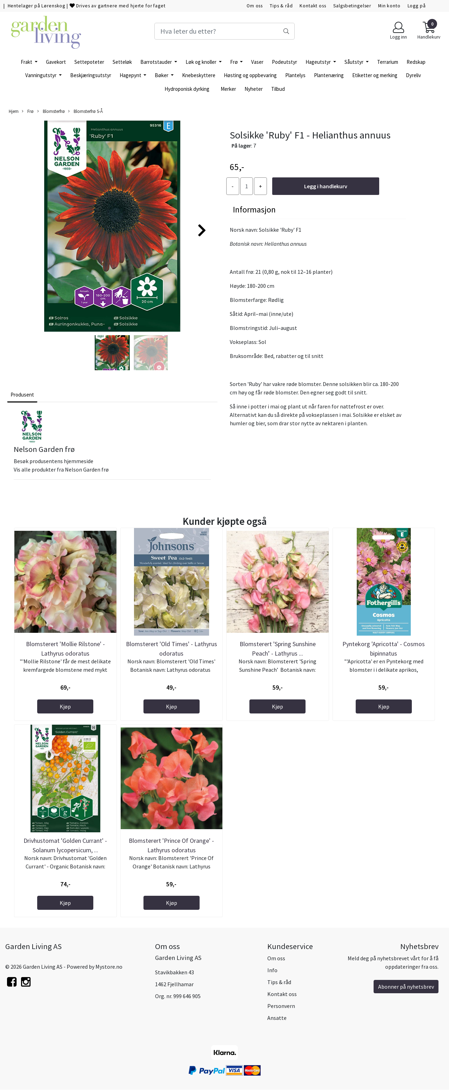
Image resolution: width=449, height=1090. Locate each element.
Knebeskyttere (198, 75)
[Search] (224, 31)
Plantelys (295, 75)
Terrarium (387, 62)
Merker (228, 89)
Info (272, 970)
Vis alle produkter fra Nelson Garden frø (61, 469)
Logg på (417, 6)
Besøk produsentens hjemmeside (53, 461)
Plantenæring (329, 75)
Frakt (27, 62)
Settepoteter (89, 62)
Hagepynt (131, 75)
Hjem (14, 111)
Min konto (389, 6)
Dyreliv (413, 75)
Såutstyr (354, 62)
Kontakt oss (313, 6)
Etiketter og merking (374, 75)
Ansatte (277, 1017)
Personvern (281, 1005)
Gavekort (56, 62)
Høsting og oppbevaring (250, 75)
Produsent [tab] (22, 394)
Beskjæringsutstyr (90, 75)
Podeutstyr (284, 62)
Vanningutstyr (41, 75)
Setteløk (122, 62)
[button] (109, 328)
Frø (234, 62)
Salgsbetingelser (352, 6)
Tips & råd (281, 6)
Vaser (257, 62)
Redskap (416, 62)
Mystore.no (108, 966)
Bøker (162, 75)
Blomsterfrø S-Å (85, 111)
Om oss (255, 6)
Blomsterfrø (51, 111)
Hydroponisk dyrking (187, 89)
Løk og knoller (201, 62)
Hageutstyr (319, 62)
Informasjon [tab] (254, 209)
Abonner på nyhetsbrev (406, 986)
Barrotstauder (156, 62)
